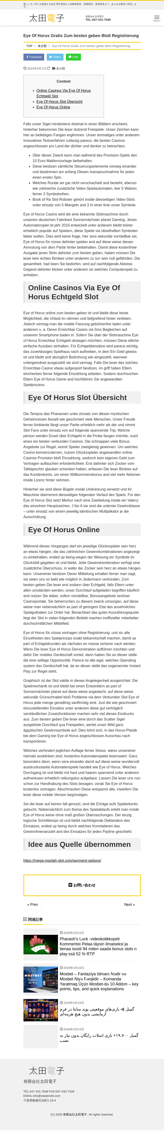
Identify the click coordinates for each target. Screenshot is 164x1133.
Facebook (34, 57)
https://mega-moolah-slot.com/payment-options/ (62, 861)
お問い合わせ (82, 886)
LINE (78, 57)
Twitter (58, 57)
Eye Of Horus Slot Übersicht (60, 102)
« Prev (32, 905)
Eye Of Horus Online (53, 108)
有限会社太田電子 (75, 1117)
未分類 (60, 69)
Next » (129, 905)
